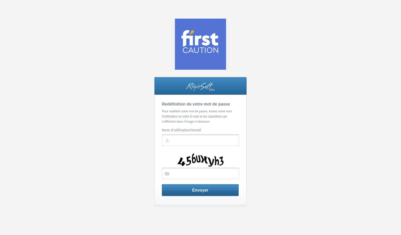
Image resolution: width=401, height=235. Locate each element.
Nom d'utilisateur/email (181, 130)
